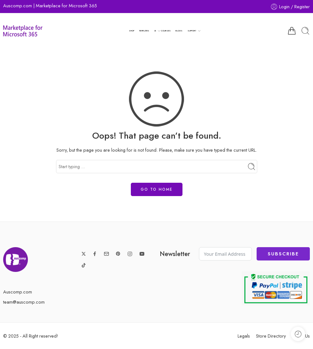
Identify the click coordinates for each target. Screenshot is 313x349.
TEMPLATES (144, 30)
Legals (244, 336)
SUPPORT (192, 31)
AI (155, 31)
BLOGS (179, 30)
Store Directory (271, 336)
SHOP (131, 30)
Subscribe (283, 253)
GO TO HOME (157, 189)
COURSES (166, 30)
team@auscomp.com (24, 302)
